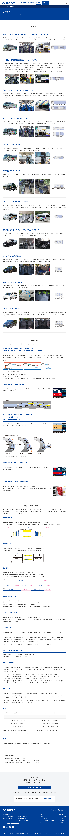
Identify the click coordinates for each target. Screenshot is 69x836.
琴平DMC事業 (63, 820)
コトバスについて (25, 2)
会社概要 (41, 822)
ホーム (4, 6)
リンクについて (29, 833)
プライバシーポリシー (39, 833)
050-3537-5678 (33, 792)
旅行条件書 (5, 833)
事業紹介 (32, 2)
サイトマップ (48, 833)
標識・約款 (11, 833)
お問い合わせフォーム (34, 787)
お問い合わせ (45, 2)
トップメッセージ (43, 818)
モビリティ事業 (63, 816)
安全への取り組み (20, 833)
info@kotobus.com (13, 823)
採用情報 (38, 2)
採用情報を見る (46, 798)
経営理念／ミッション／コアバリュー (48, 820)
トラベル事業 (62, 818)
